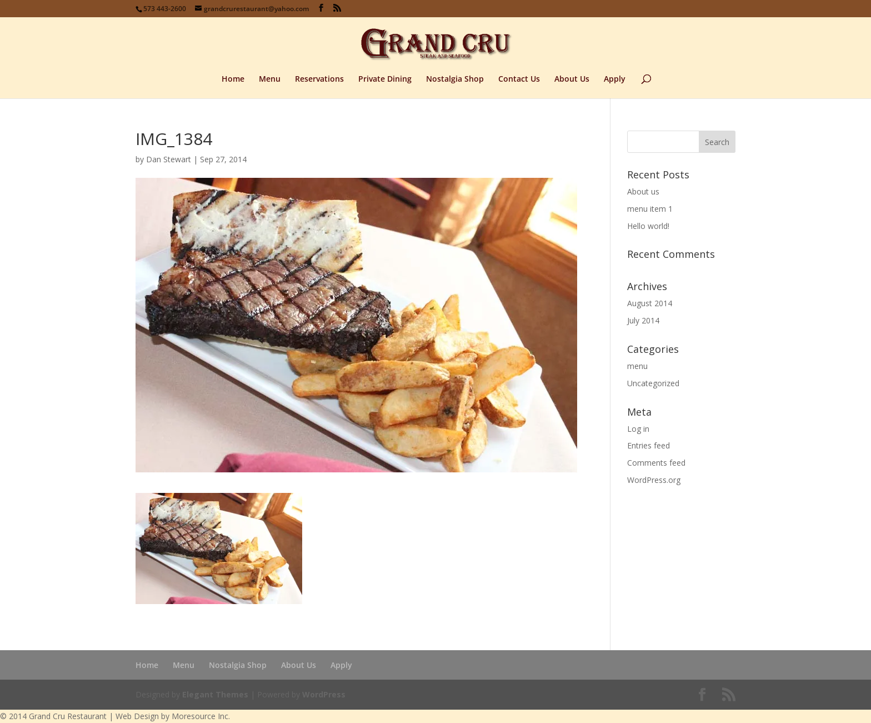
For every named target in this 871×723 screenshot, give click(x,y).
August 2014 (649, 303)
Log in (638, 428)
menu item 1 (650, 208)
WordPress (324, 694)
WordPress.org (653, 480)
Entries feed (648, 445)
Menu (270, 79)
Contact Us (519, 79)
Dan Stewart (168, 159)
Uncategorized (653, 383)
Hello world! (648, 226)
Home (233, 79)
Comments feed (656, 462)
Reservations (319, 79)
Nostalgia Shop (455, 79)
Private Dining (385, 79)
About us (643, 191)
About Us (571, 79)
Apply (614, 79)
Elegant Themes (215, 694)
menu (637, 366)
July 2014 (643, 320)
